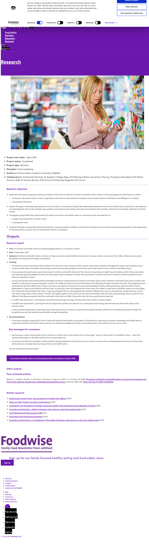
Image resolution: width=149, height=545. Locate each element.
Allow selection (132, 11)
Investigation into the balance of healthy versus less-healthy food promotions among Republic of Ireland (52, 405)
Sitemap (8, 494)
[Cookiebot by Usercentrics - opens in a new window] (13, 27)
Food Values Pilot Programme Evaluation (26, 416)
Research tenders (15, 70)
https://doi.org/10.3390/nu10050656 (98, 381)
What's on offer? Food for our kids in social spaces (29, 402)
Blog (6, 492)
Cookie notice (10, 485)
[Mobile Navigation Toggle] (3, 47)
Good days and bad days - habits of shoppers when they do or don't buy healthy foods (45, 409)
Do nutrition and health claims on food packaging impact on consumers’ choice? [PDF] (43, 358)
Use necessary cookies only (132, 18)
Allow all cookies (131, 5)
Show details (110, 27)
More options (6, 66)
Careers (8, 483)
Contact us (9, 496)
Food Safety (11, 32)
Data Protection (11, 501)
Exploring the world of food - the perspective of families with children (37, 398)
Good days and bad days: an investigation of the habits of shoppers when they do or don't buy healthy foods (54, 420)
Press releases (10, 499)
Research (9, 41)
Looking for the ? (13, 488)
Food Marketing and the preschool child (25, 413)
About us (8, 478)
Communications (11, 481)
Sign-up (7, 462)
